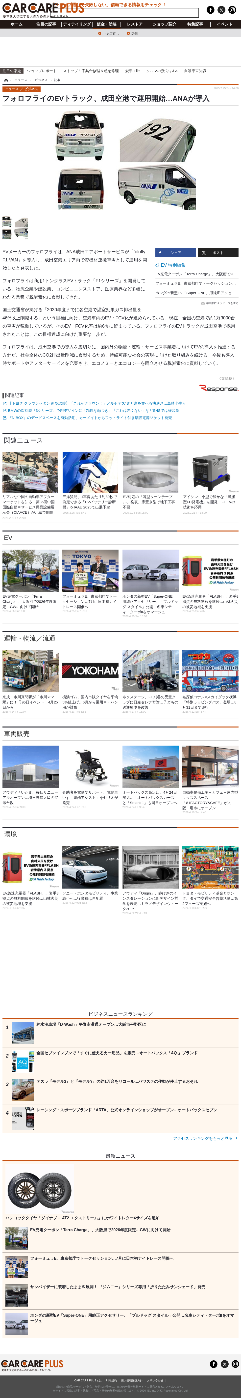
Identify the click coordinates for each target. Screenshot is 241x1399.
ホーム (17, 24)
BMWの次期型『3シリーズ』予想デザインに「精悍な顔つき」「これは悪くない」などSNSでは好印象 (93, 410)
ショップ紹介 (164, 24)
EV (8, 537)
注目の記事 (46, 24)
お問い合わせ (155, 1380)
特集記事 (195, 24)
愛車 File (132, 71)
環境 (10, 834)
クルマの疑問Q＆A (162, 71)
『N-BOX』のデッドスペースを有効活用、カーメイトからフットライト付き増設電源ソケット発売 (90, 418)
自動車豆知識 (195, 71)
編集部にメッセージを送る (220, 303)
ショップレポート (42, 71)
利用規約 (111, 1380)
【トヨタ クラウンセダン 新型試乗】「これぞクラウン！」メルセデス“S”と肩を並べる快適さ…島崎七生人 (97, 403)
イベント (225, 24)
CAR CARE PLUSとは (88, 1380)
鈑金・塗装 (107, 24)
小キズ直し (111, 33)
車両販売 (17, 733)
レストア (135, 24)
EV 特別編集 (173, 265)
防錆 (134, 33)
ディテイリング (77, 24)
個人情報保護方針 (132, 1380)
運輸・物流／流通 (29, 638)
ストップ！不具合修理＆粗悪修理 (91, 71)
